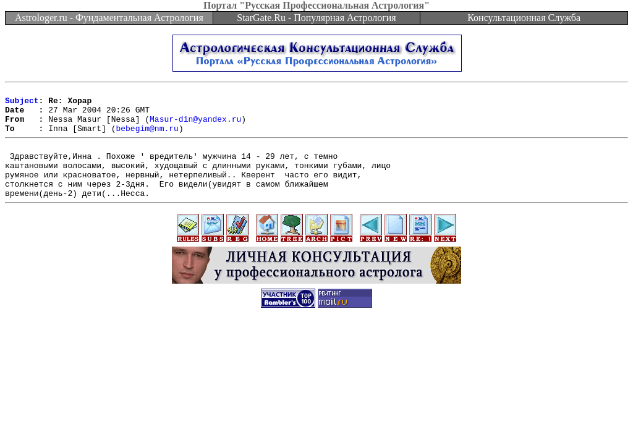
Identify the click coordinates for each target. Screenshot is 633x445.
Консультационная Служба (523, 17)
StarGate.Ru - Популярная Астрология (316, 17)
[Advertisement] (316, 364)
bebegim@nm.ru (147, 137)
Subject (22, 103)
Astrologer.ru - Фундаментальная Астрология (109, 17)
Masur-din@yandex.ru (195, 126)
